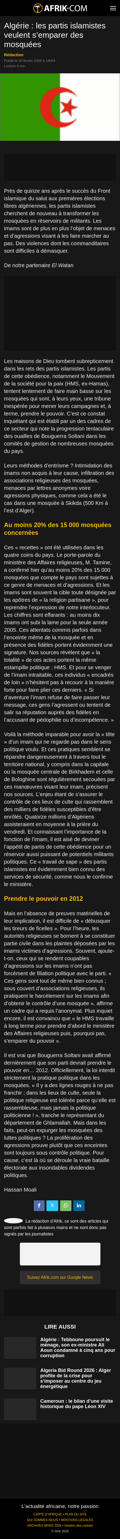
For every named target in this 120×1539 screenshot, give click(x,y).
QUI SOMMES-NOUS (42, 1520)
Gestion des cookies (78, 1525)
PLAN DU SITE (76, 1514)
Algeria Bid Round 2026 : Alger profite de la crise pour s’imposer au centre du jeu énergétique (75, 1378)
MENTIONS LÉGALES (77, 1520)
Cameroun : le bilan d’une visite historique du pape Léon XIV (76, 1403)
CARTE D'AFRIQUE (47, 1514)
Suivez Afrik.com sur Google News (60, 1277)
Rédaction (14, 54)
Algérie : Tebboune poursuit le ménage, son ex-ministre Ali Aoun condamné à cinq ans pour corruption (77, 1347)
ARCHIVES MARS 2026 (44, 1525)
